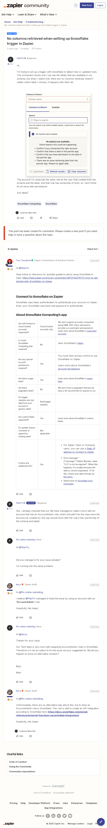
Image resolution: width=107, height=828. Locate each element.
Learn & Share (27, 14)
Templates (91, 803)
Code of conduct (18, 761)
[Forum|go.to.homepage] (27, 5)
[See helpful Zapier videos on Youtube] (70, 816)
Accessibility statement (63, 793)
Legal (90, 823)
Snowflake (51, 203)
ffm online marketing (26, 539)
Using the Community (20, 766)
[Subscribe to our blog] (59, 816)
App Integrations (53, 807)
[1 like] (26, 212)
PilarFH (20, 58)
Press (56, 803)
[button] (87, 5)
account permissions (69, 368)
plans (80, 343)
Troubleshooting (34, 22)
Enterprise (77, 803)
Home (7, 22)
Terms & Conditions (42, 793)
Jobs (65, 803)
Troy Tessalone (23, 260)
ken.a (18, 584)
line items (68, 476)
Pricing (13, 803)
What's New (49, 14)
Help (23, 803)
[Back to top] (103, 788)
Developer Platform (39, 803)
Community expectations (22, 771)
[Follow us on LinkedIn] (53, 816)
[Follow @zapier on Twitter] (64, 816)
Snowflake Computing (29, 203)
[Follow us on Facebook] (48, 816)
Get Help (8, 14)
